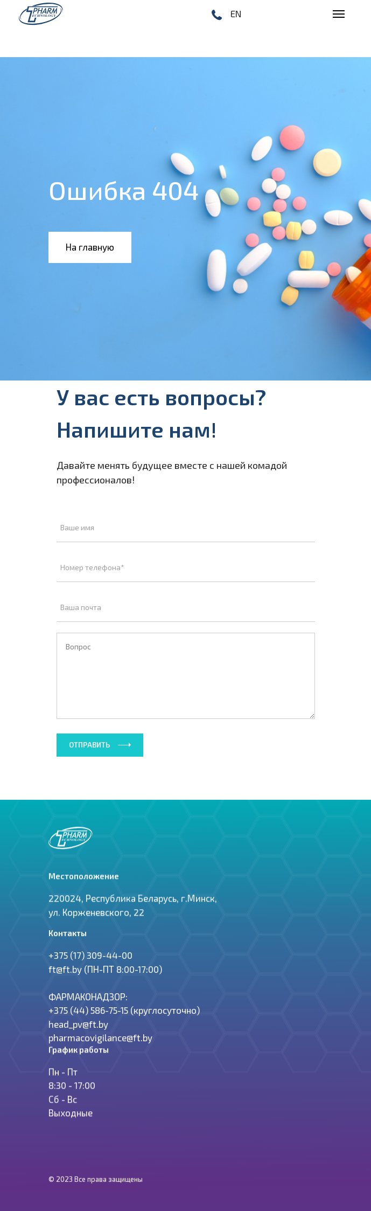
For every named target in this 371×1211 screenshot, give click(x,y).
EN (235, 13)
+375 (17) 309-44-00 (90, 970)
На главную (90, 246)
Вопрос (186, 676)
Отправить (89, 745)
